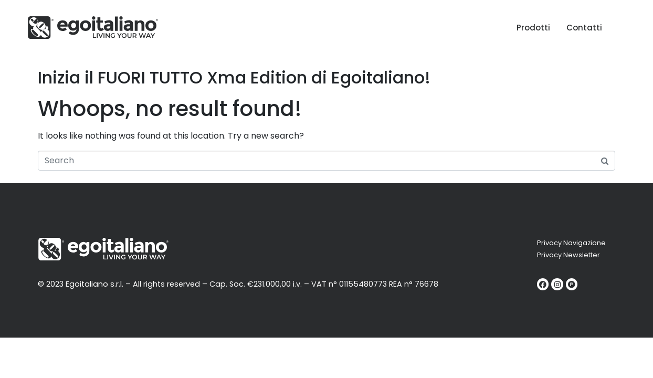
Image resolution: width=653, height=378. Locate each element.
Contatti (584, 27)
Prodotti (533, 27)
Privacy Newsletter (568, 254)
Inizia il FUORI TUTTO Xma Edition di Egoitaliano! (234, 77)
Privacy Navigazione (571, 242)
